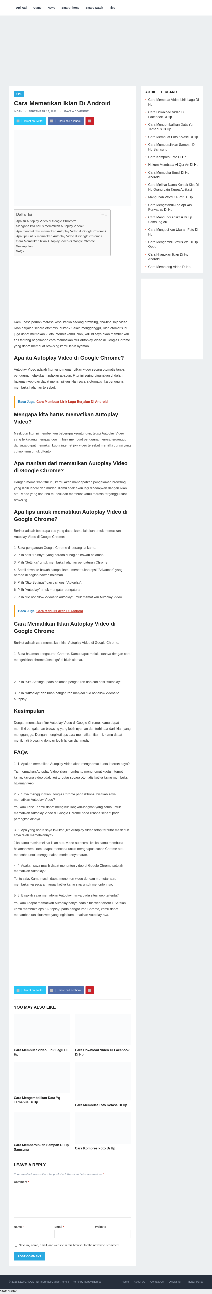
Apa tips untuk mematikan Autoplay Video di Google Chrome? (59, 236)
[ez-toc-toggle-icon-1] (101, 215)
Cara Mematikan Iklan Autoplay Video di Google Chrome (55, 241)
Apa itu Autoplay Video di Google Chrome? (46, 221)
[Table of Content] (103, 215)
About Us (139, 1281)
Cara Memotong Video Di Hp (169, 267)
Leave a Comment (76, 111)
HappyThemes (92, 1281)
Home (125, 1281)
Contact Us (157, 1281)
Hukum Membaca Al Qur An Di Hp (173, 164)
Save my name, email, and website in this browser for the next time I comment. (69, 1245)
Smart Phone (70, 7)
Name (19, 1226)
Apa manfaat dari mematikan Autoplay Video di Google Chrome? (61, 231)
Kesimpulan (24, 246)
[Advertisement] (106, 48)
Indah (18, 111)
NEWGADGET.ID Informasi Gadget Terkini (43, 1281)
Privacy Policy (195, 1281)
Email (59, 1226)
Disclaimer (175, 1281)
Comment (21, 1182)
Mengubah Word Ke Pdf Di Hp (170, 197)
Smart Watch (94, 7)
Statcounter (8, 1291)
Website (100, 1226)
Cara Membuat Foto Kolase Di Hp (101, 1105)
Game (37, 7)
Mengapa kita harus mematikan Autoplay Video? (50, 226)
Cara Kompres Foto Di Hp (95, 1148)
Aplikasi (21, 7)
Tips (112, 7)
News (51, 7)
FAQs (20, 251)
